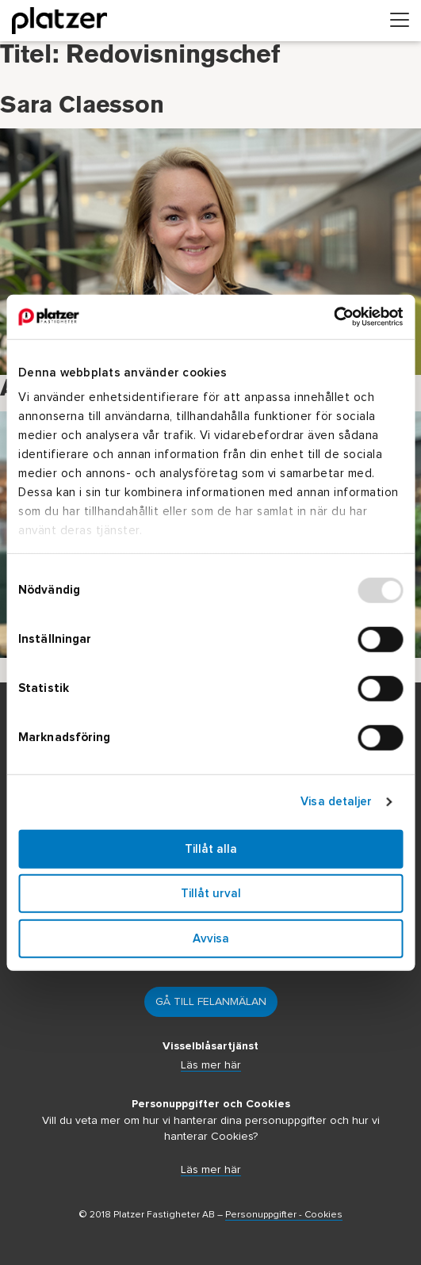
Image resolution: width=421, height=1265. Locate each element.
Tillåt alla (211, 848)
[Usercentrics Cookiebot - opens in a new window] (333, 317)
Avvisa (211, 938)
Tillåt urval (211, 894)
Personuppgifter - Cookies (284, 1215)
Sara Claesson (82, 130)
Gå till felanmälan (210, 1001)
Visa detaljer (336, 802)
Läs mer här (211, 1065)
